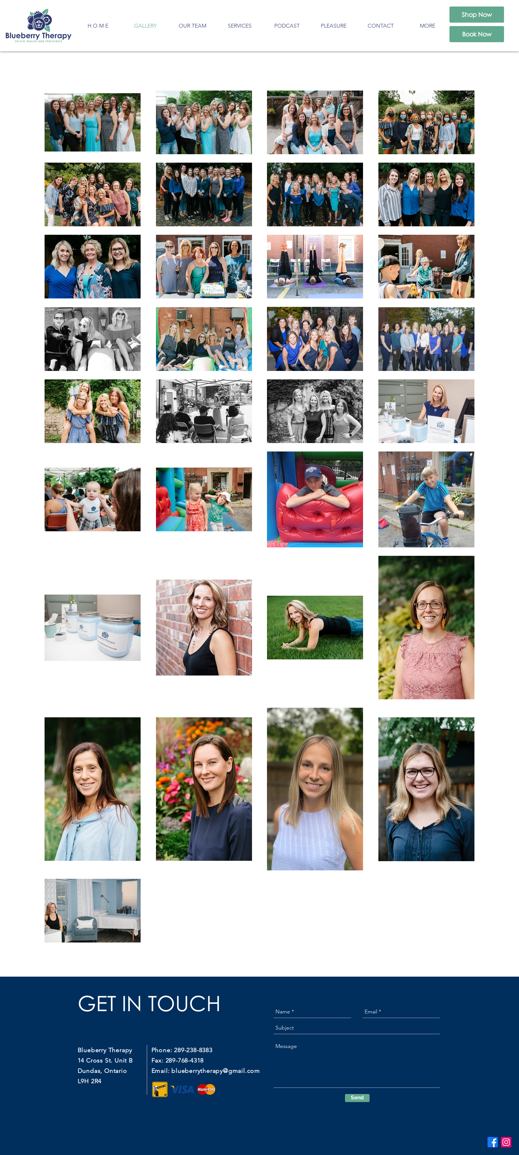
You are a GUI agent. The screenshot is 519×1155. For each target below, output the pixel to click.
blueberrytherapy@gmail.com (215, 1070)
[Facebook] (492, 1142)
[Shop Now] (476, 15)
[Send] (357, 1098)
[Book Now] (476, 34)
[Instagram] (506, 1142)
